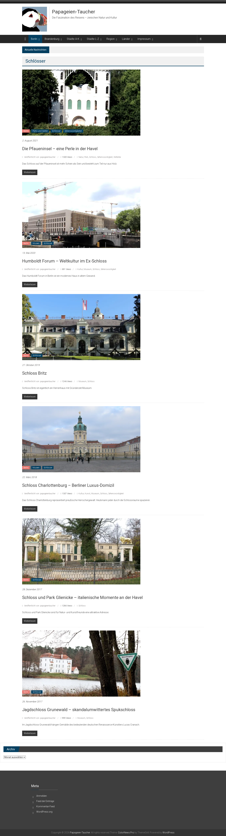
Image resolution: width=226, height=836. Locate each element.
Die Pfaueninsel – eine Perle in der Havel (60, 148)
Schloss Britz (34, 373)
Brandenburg (52, 38)
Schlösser (56, 131)
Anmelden (41, 796)
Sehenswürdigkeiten (73, 131)
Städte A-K (73, 38)
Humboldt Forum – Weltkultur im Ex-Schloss (64, 261)
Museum (88, 269)
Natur (81, 157)
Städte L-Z (93, 38)
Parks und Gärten (40, 131)
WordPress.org (44, 811)
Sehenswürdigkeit (105, 157)
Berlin (34, 38)
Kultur (80, 269)
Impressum (144, 38)
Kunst (87, 493)
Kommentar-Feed (45, 806)
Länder (126, 38)
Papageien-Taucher (73, 12)
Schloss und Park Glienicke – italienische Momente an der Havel (82, 597)
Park (86, 157)
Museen (36, 243)
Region (110, 38)
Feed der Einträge (45, 801)
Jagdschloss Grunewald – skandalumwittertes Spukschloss (78, 709)
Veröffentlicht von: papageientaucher (40, 157)
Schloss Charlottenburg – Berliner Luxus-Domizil (68, 485)
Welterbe (117, 157)
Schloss (92, 157)
